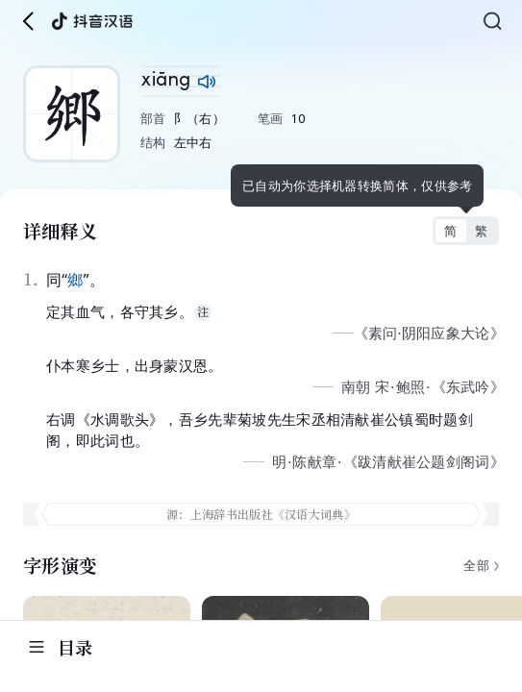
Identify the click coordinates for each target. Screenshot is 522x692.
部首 (153, 118)
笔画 (271, 118)
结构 (153, 142)
